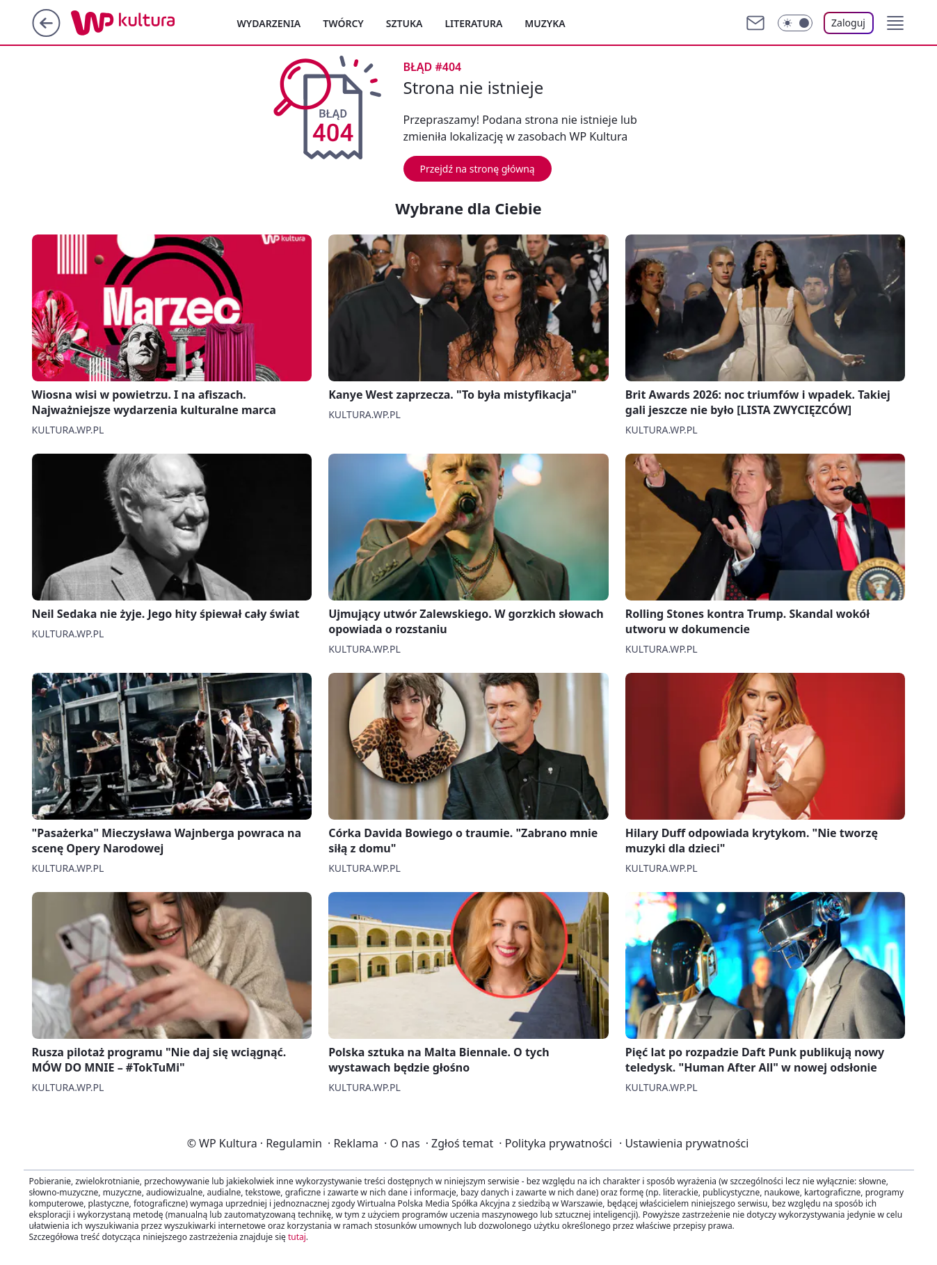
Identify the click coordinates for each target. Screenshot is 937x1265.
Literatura (473, 23)
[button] (895, 23)
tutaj (297, 1237)
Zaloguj (848, 22)
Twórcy (343, 23)
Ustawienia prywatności (683, 1143)
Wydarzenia (269, 23)
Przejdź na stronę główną (477, 168)
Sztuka (404, 23)
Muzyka (544, 23)
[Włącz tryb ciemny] (795, 23)
